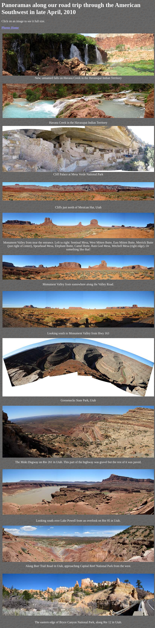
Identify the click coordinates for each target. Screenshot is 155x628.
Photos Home (10, 27)
